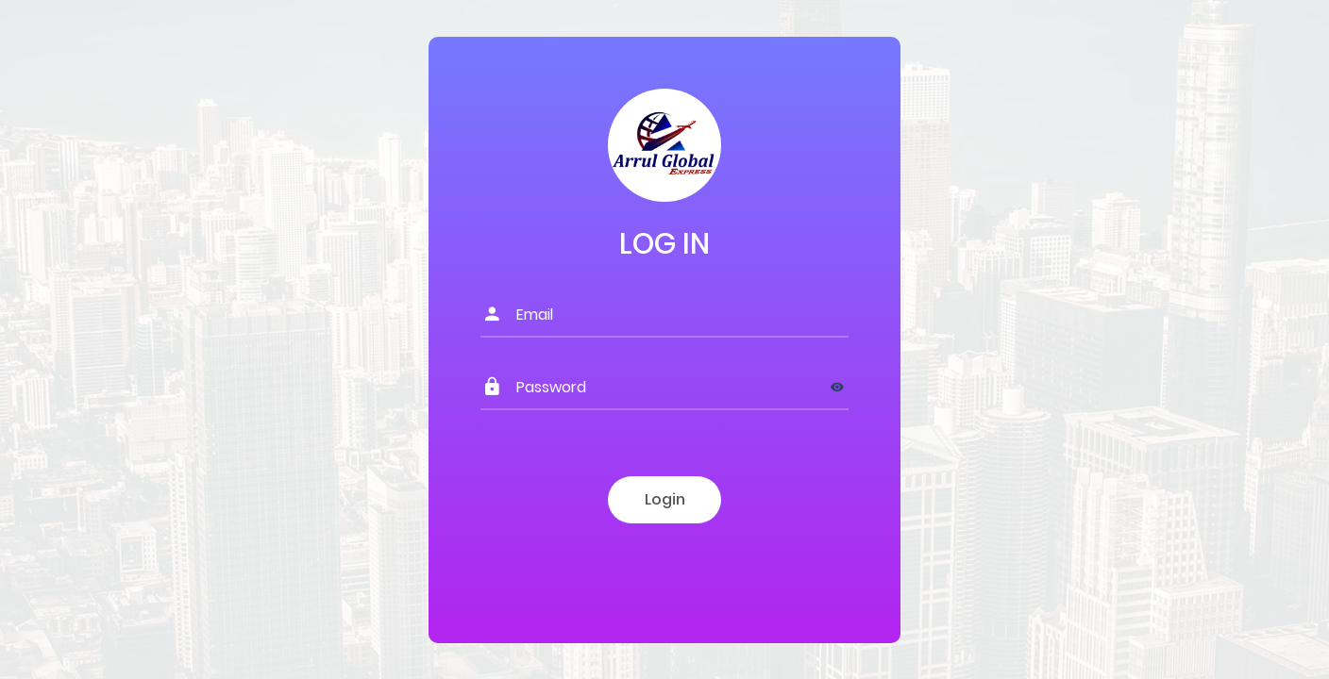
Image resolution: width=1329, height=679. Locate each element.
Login (665, 499)
